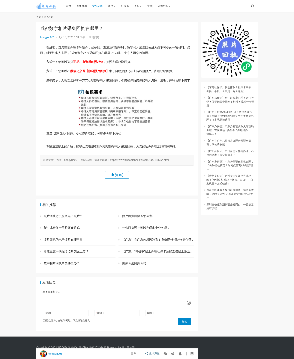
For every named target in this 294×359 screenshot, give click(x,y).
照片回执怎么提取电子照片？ (64, 216)
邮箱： (100, 312)
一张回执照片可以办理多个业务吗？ (145, 228)
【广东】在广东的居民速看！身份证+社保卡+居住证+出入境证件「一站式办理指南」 (157, 239)
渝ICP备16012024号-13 (92, 347)
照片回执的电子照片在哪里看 (63, 239)
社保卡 (126, 5)
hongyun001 (47, 37)
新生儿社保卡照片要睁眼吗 (61, 228)
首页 (70, 5)
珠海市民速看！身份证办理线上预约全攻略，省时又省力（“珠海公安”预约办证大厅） (230, 194)
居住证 (113, 5)
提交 (185, 320)
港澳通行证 (165, 5)
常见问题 (99, 5)
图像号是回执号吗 (133, 263)
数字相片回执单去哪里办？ (61, 263)
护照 (151, 5)
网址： (151, 312)
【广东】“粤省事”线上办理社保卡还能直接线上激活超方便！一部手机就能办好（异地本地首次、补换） (157, 251)
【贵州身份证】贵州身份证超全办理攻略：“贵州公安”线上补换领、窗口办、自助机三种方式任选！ (229, 179)
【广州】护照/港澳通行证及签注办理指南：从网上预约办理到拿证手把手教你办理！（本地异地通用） (230, 115)
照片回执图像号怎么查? (137, 216)
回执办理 (83, 5)
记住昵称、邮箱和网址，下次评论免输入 (66, 320)
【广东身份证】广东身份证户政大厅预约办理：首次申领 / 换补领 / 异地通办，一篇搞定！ (230, 130)
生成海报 (152, 353)
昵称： (48, 312)
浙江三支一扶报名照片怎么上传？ (66, 251)
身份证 (140, 5)
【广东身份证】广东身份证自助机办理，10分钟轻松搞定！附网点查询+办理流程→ (230, 165)
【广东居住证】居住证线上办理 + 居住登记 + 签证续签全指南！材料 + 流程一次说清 (230, 101)
